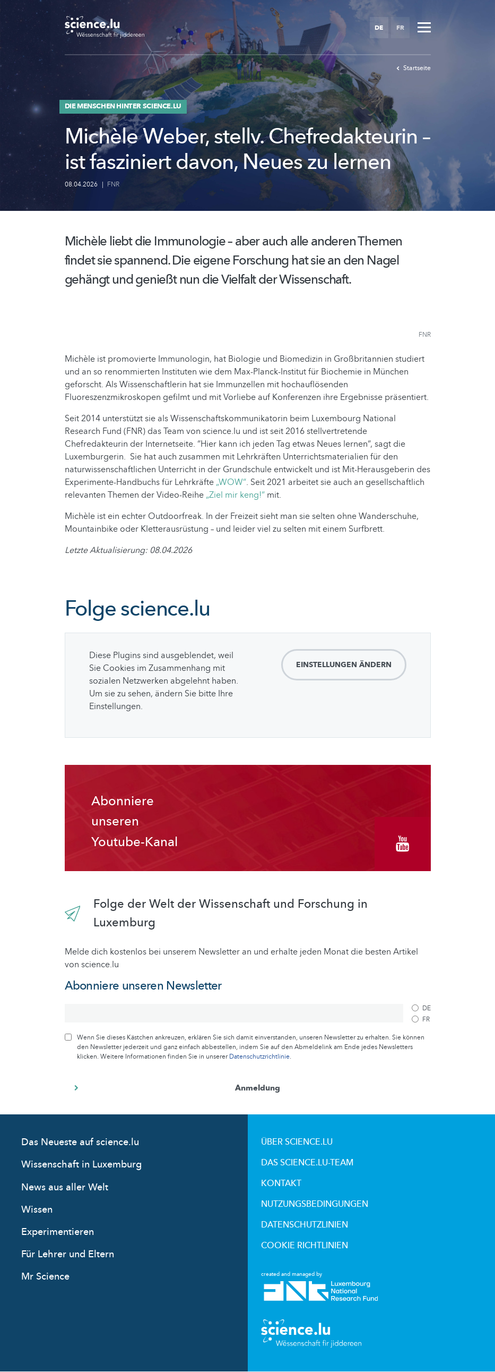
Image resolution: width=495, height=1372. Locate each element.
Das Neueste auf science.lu (80, 1142)
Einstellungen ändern (344, 665)
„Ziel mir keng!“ (235, 495)
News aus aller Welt (64, 1187)
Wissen (37, 1209)
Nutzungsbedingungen (314, 1204)
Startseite (413, 68)
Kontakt (281, 1183)
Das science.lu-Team (307, 1163)
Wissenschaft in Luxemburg (81, 1164)
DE (379, 27)
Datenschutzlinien (304, 1225)
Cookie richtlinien (304, 1245)
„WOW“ (230, 482)
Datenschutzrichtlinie (259, 1056)
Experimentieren (57, 1232)
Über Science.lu (297, 1142)
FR (400, 27)
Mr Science (45, 1276)
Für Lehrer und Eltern (67, 1254)
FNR (113, 184)
